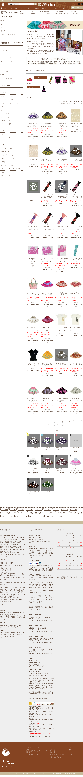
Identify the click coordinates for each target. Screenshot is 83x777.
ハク (1, 106)
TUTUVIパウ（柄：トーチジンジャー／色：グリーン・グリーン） (47, 493)
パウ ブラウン (73, 509)
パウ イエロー (38, 509)
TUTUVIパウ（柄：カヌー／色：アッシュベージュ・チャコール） (76, 400)
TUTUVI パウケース (5, 54)
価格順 (75, 101)
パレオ (2, 144)
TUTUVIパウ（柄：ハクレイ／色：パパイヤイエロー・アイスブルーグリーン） (47, 364)
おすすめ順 (69, 101)
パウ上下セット (40, 77)
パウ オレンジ (29, 509)
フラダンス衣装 (22, 512)
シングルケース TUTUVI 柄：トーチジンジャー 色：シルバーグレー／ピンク (47, 260)
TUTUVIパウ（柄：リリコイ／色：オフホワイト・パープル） (62, 161)
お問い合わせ (70, 754)
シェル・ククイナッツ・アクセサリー (10, 103)
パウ (38, 512)
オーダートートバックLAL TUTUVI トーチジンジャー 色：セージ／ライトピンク (33, 293)
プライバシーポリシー (56, 756)
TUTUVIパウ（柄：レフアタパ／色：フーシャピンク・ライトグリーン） (47, 470)
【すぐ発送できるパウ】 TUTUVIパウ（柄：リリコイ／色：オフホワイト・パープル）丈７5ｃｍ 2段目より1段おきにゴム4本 (33, 126)
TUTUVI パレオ (4, 64)
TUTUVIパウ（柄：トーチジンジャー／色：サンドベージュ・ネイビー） (33, 449)
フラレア (60, 516)
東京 (2, 516)
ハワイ (29, 512)
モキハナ (41, 516)
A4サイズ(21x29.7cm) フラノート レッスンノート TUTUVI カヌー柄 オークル (33, 161)
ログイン (69, 751)
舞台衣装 (65, 512)
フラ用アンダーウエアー (6, 148)
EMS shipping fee (33, 194)
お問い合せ (38, 8)
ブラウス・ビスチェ (5, 131)
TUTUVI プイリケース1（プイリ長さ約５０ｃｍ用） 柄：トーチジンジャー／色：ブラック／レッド (47, 196)
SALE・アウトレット (5, 175)
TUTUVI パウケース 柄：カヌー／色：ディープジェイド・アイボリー (76, 260)
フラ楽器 (2, 162)
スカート (2, 134)
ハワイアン (58, 512)
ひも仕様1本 (76, 447)
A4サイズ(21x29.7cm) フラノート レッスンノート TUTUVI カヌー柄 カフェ (76, 125)
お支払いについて (54, 749)
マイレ (36, 516)
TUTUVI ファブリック (6, 57)
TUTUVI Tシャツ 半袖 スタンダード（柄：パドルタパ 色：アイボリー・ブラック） (76, 329)
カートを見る (78, 8)
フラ (34, 512)
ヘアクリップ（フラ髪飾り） (8, 96)
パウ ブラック (4, 512)
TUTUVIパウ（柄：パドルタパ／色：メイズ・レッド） (76, 292)
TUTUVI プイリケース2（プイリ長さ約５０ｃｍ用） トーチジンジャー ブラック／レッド (47, 228)
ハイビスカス (9, 516)
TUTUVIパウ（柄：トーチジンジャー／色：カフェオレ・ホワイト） (62, 364)
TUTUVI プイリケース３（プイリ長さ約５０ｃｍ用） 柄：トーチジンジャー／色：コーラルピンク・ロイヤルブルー (61, 228)
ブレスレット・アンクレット (8, 100)
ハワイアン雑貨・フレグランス (8, 155)
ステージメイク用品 (5, 124)
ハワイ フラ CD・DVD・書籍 (8, 158)
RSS (51, 759)
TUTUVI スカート (4, 51)
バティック (3, 127)
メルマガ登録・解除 (55, 757)
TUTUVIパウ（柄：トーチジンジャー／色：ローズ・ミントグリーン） (33, 400)
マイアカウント (71, 747)
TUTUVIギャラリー (60, 8)
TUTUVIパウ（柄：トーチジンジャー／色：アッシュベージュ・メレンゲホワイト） (33, 329)
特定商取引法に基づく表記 (57, 754)
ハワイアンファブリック (6, 120)
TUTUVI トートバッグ (6, 75)
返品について (53, 752)
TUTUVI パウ (3, 47)
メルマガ (51, 8)
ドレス (2, 141)
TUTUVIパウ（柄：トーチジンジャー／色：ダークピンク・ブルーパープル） (48, 293)
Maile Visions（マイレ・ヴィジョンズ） (11, 169)
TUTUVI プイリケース (6, 61)
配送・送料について (55, 751)
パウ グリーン (47, 509)
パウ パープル (64, 509)
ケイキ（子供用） (5, 113)
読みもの (44, 8)
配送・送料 (30, 8)
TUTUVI (16, 8)
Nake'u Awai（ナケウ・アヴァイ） (9, 165)
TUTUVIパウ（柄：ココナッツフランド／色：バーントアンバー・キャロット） (76, 161)
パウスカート (4, 31)
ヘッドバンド (4, 93)
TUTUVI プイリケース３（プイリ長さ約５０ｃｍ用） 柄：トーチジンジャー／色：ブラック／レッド (76, 228)
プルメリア (18, 516)
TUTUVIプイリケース (33, 87)
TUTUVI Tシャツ (4, 71)
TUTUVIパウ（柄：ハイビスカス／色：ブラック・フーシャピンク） (62, 400)
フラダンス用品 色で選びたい (8, 34)
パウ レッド (21, 509)
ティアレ (25, 516)
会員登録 (69, 749)
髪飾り (71, 512)
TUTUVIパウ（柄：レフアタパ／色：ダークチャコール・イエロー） (47, 161)
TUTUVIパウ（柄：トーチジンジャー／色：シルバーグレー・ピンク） (76, 470)
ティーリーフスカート (6, 138)
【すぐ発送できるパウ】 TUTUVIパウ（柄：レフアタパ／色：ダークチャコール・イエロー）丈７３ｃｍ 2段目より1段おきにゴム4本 (47, 126)
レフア (30, 516)
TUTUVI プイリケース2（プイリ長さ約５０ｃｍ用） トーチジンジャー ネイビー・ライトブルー (61, 196)
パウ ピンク (13, 509)
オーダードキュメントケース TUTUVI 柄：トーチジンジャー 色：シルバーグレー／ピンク (62, 260)
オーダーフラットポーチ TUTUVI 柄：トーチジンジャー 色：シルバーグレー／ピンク (33, 260)
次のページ (58, 424)
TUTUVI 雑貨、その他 (6, 78)
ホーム (10, 8)
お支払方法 (22, 8)
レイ (1, 27)
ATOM (53, 759)
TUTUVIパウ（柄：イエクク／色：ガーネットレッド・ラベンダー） (47, 329)
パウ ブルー (56, 509)
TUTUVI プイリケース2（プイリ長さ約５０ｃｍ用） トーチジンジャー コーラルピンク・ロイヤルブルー (33, 228)
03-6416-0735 (47, 5)
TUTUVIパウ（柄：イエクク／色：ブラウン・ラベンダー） (48, 400)
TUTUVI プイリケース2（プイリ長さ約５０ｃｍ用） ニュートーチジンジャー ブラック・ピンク (76, 196)
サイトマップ (78, 1)
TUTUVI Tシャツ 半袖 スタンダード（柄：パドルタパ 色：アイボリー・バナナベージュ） (62, 329)
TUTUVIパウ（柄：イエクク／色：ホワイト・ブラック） (33, 470)
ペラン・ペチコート (5, 117)
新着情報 (2, 20)
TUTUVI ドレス (4, 68)
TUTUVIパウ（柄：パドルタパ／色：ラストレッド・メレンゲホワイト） (62, 293)
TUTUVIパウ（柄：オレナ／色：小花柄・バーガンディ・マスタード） (76, 364)
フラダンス (13, 512)
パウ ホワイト (4, 509)
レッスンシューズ (5, 151)
